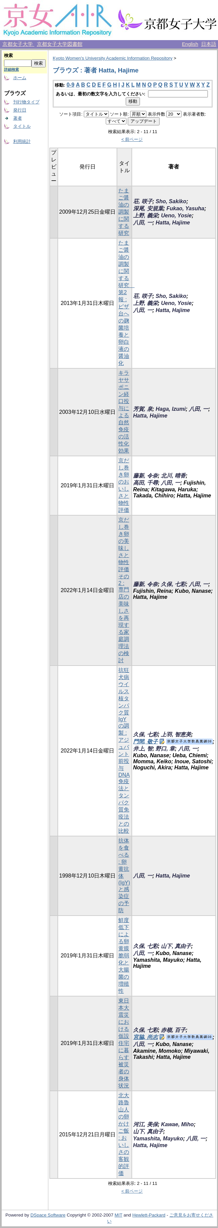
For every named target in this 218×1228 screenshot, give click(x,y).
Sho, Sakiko (170, 201)
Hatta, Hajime (172, 222)
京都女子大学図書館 (59, 44)
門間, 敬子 (145, 741)
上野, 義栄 (145, 215)
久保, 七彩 (173, 584)
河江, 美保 (145, 1124)
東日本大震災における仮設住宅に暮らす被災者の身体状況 (123, 1043)
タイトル (22, 126)
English (190, 44)
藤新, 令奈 (145, 476)
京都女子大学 (18, 44)
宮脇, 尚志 (145, 1037)
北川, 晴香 (173, 476)
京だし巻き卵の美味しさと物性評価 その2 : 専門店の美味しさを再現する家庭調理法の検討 (123, 590)
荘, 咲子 (142, 201)
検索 (8, 55)
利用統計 (22, 141)
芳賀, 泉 (142, 409)
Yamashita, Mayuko (158, 1138)
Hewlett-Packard (148, 1215)
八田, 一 (142, 222)
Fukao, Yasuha (185, 208)
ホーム (19, 77)
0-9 (70, 85)
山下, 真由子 (176, 946)
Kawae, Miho (177, 1124)
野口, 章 (165, 748)
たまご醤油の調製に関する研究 (123, 212)
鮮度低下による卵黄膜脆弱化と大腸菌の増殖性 (123, 955)
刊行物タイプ (26, 101)
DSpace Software (48, 1215)
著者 (17, 118)
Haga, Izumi (170, 409)
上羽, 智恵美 (176, 734)
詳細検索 (11, 69)
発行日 (19, 110)
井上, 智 (142, 748)
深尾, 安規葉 (148, 208)
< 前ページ (132, 139)
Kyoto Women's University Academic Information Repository (112, 58)
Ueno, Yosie (176, 215)
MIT (118, 1215)
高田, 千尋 (145, 483)
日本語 (208, 44)
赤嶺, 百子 (173, 1030)
